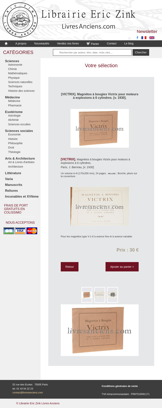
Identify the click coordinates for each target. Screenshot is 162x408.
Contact (112, 43)
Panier (93, 43)
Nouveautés (41, 43)
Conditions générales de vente (120, 386)
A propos (20, 43)
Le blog (128, 43)
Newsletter (147, 31)
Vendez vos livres (68, 43)
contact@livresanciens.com (27, 392)
